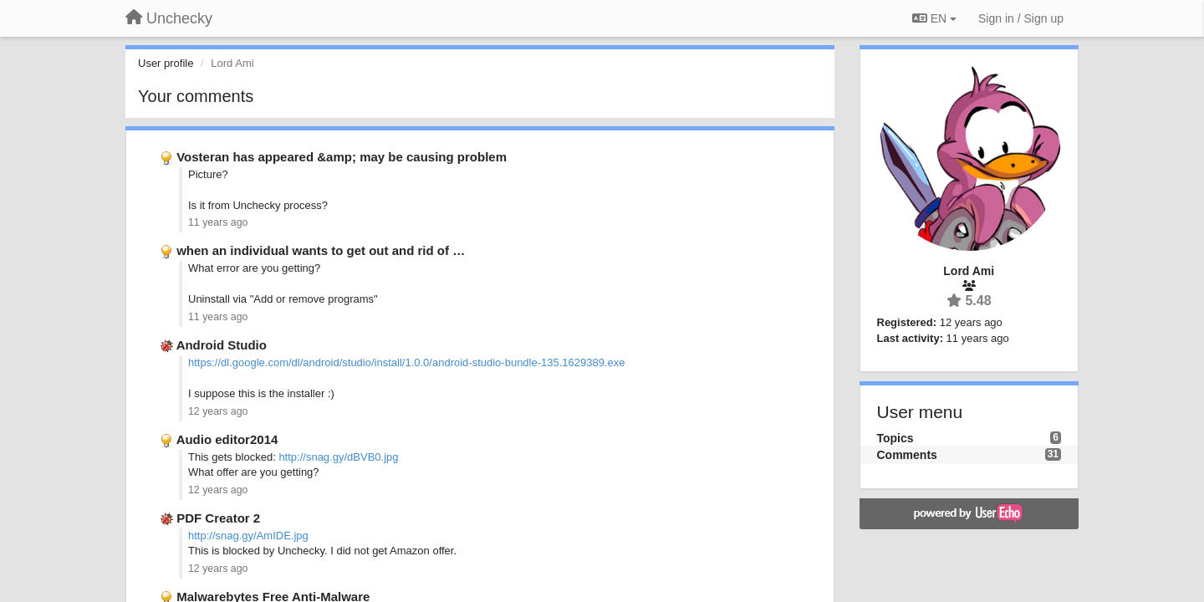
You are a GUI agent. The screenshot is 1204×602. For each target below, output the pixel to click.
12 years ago (217, 411)
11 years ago (217, 222)
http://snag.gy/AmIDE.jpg (248, 535)
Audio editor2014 (227, 439)
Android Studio (221, 345)
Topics (895, 438)
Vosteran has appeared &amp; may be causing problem (341, 157)
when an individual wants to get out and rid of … (320, 250)
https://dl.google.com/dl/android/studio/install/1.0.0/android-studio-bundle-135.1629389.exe (406, 362)
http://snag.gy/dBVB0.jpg (338, 457)
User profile (165, 63)
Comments (907, 455)
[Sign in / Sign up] (1021, 18)
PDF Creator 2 (218, 518)
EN (934, 18)
